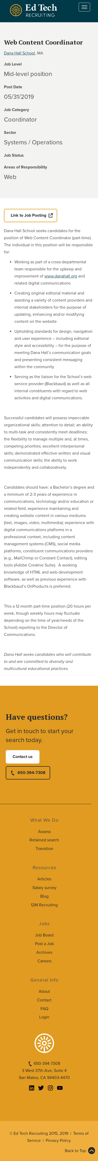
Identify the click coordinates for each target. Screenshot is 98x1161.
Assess (44, 831)
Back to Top (75, 1150)
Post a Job (44, 943)
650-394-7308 (31, 772)
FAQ (44, 1008)
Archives (44, 952)
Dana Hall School (19, 53)
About (44, 991)
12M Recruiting (44, 905)
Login (44, 1017)
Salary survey (44, 887)
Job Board (44, 935)
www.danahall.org (60, 276)
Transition (44, 848)
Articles (44, 879)
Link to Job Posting (28, 215)
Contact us (23, 756)
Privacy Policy (58, 1140)
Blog (44, 896)
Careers (44, 961)
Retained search (44, 840)
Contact (44, 1000)
